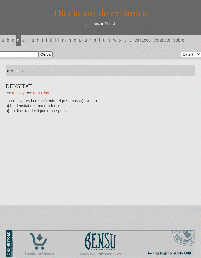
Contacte (162, 40)
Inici (10, 71)
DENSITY (18, 93)
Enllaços (142, 40)
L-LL (57, 40)
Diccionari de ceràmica (100, 13)
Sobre (178, 40)
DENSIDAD (41, 93)
